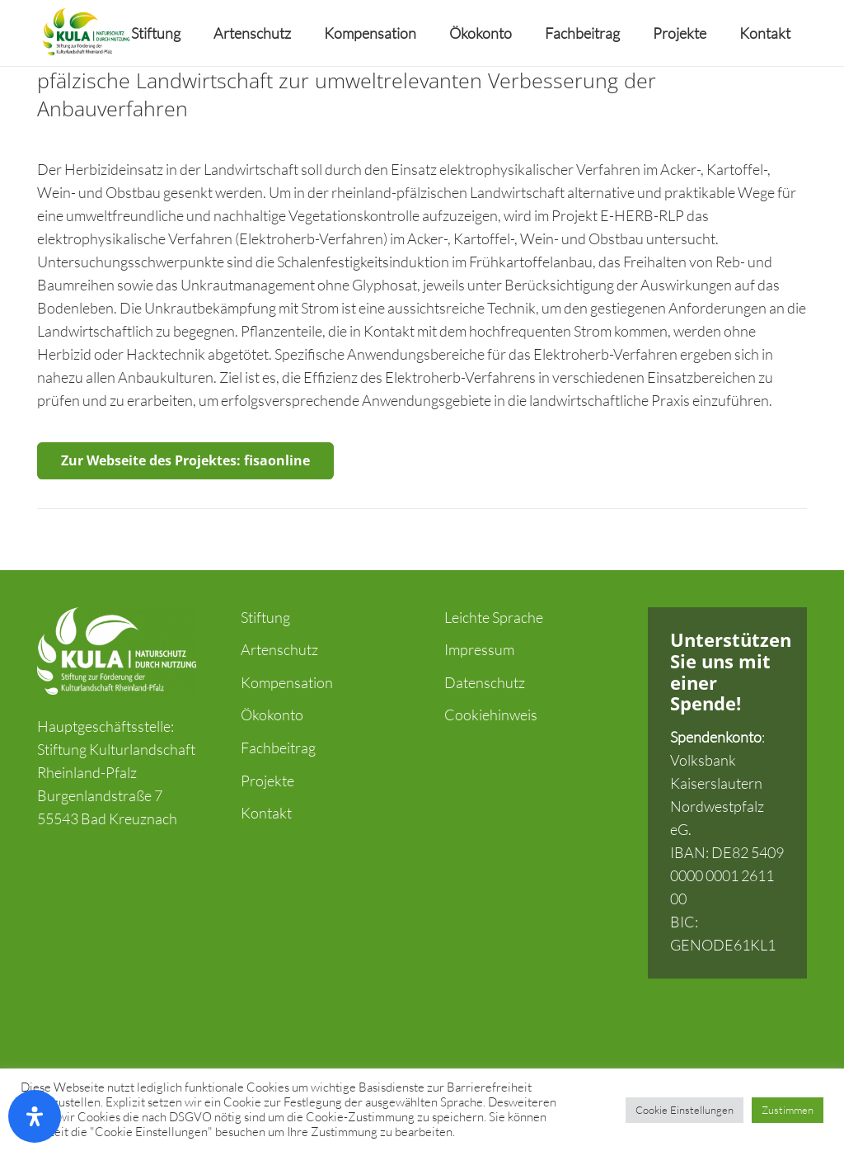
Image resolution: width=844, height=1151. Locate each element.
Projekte (267, 780)
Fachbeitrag (278, 747)
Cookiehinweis (490, 714)
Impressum (479, 649)
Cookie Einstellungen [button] (684, 1109)
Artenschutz (279, 649)
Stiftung (265, 617)
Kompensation (287, 682)
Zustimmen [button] (788, 1109)
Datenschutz (484, 682)
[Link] (85, 33)
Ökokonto (272, 714)
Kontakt (266, 813)
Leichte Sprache (493, 617)
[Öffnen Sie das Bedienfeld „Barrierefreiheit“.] (34, 1116)
